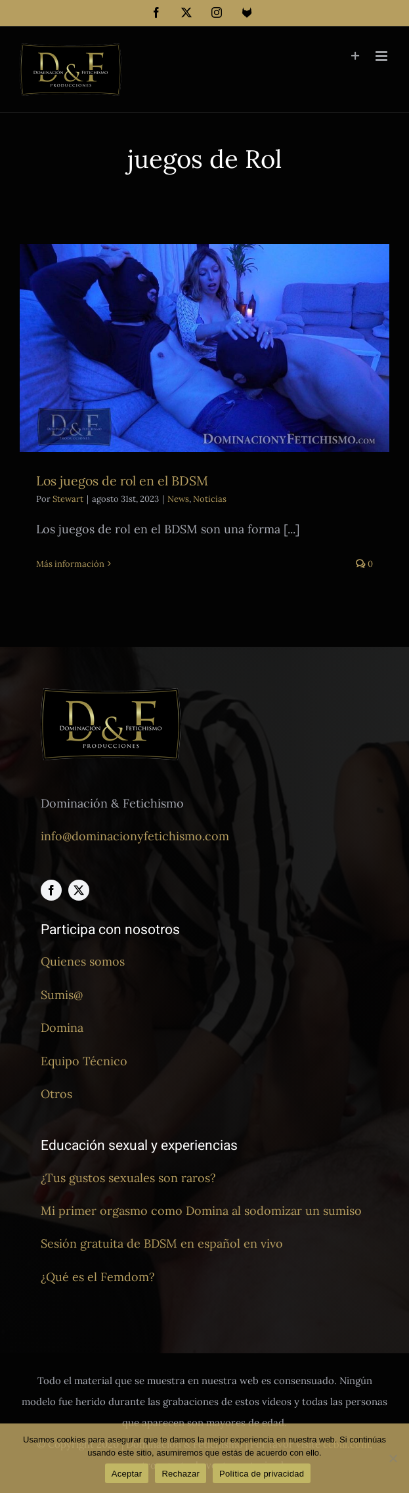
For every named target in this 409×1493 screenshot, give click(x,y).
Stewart (68, 498)
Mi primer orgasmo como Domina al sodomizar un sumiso (201, 1210)
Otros (56, 1093)
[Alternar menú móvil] (382, 56)
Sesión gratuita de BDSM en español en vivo (162, 1243)
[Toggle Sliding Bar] (355, 56)
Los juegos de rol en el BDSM (122, 480)
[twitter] (78, 890)
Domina (62, 1027)
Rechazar (180, 1474)
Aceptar (127, 1474)
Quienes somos (83, 961)
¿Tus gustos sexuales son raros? (128, 1177)
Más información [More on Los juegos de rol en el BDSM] (70, 563)
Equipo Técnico (84, 1061)
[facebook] (51, 890)
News (178, 498)
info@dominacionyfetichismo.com (135, 836)
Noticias (209, 498)
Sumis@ (62, 994)
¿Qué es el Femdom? (98, 1276)
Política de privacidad (261, 1474)
